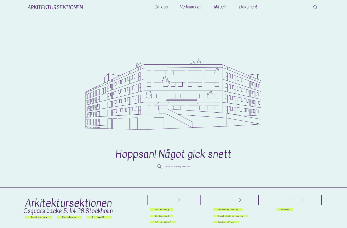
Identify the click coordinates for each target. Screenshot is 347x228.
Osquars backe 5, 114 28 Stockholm (68, 210)
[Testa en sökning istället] (173, 166)
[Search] (315, 7)
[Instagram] (38, 217)
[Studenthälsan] (229, 222)
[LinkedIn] (99, 217)
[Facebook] (69, 217)
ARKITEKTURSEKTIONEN (55, 7)
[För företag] (164, 209)
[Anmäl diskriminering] (235, 216)
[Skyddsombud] (164, 216)
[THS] (298, 200)
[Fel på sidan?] (166, 222)
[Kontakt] (174, 200)
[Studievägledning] (232, 209)
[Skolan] (235, 200)
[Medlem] (286, 209)
